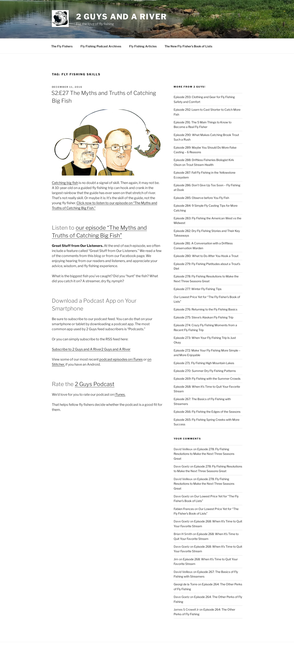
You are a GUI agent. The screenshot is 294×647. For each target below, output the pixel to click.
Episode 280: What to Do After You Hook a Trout (206, 240)
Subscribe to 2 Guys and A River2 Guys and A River (91, 334)
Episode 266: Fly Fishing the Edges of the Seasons (207, 396)
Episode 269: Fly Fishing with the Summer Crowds (207, 363)
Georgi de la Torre (185, 569)
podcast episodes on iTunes (121, 344)
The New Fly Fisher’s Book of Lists (188, 31)
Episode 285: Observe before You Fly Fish (201, 182)
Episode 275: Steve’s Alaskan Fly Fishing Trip (203, 302)
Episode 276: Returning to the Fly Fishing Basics (205, 294)
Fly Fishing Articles (143, 31)
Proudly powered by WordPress (72, 637)
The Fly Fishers (61, 31)
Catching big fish (65, 168)
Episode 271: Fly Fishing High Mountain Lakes (204, 348)
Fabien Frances (184, 493)
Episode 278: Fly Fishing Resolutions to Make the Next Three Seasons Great (204, 438)
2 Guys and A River (121, 16)
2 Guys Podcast (94, 369)
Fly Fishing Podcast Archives (101, 31)
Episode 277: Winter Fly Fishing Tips (198, 274)
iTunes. (120, 379)
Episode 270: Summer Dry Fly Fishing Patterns (205, 355)
